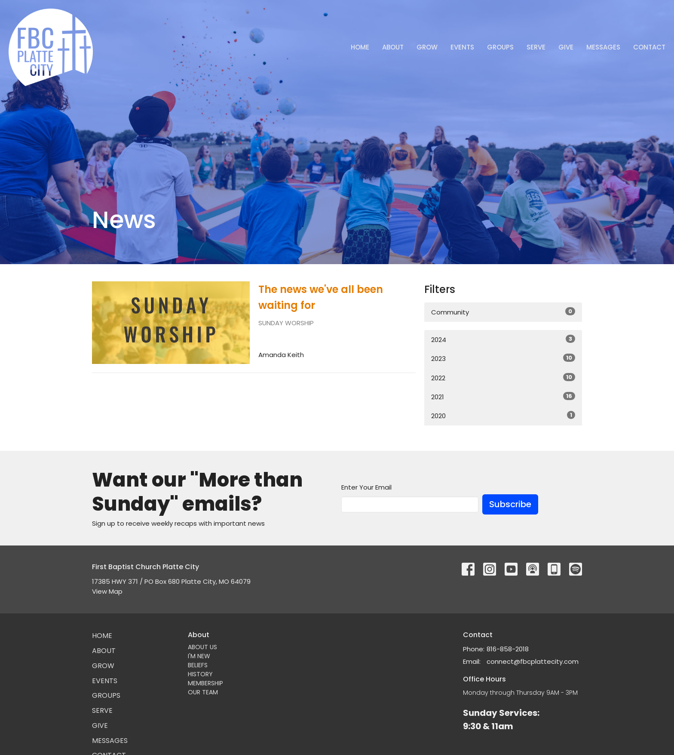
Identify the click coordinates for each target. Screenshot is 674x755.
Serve (536, 47)
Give (565, 47)
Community (503, 312)
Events (462, 47)
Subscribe (510, 504)
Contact (649, 47)
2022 (503, 377)
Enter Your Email (366, 487)
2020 (503, 415)
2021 (503, 396)
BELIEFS (198, 665)
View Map (107, 591)
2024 (503, 339)
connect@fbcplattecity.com (533, 661)
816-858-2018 (508, 648)
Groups (500, 47)
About (393, 47)
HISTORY (200, 674)
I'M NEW (199, 656)
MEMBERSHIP (205, 683)
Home (360, 47)
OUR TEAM (203, 692)
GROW (427, 47)
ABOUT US (202, 647)
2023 (503, 358)
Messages (603, 47)
